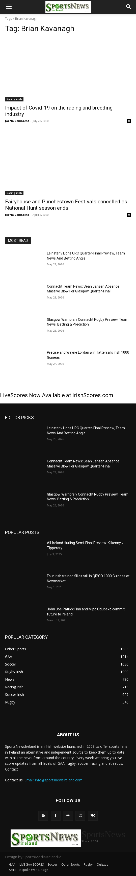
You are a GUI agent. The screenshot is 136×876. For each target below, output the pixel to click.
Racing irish (14, 99)
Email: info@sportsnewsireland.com (53, 780)
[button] (9, 7)
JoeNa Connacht (17, 121)
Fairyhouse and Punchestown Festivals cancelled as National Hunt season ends (66, 205)
